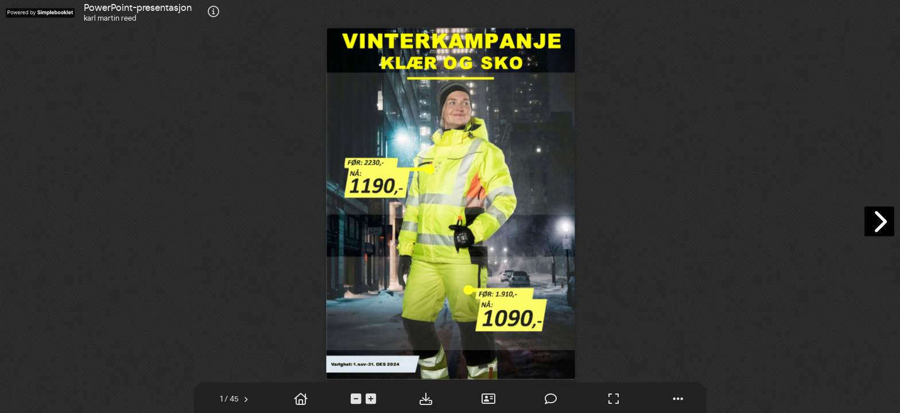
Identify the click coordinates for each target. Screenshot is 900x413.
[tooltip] (213, 12)
